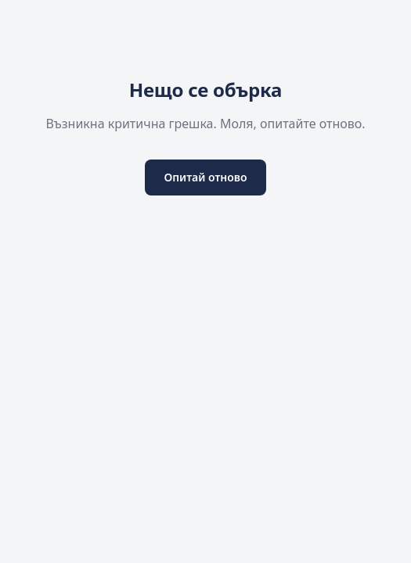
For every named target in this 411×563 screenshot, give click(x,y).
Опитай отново (205, 177)
